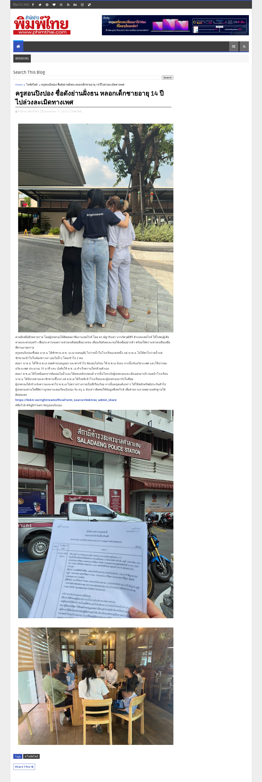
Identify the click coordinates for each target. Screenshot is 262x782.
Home (19, 84)
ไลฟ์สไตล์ (31, 84)
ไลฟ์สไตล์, (76, 111)
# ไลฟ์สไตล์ (31, 756)
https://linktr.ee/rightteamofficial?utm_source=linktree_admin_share (66, 400)
